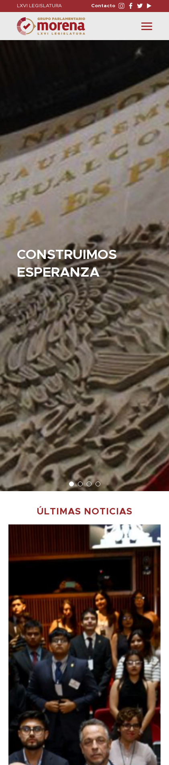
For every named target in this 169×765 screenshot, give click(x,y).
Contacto (103, 5)
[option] (84, 261)
